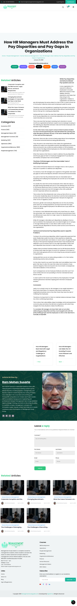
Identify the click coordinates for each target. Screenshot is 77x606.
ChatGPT (14, 66)
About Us (3, 576)
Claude (32, 66)
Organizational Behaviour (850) (10, 147)
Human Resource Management (29, 56)
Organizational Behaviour (47, 556)
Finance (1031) (5, 129)
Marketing (42, 553)
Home (3, 56)
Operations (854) (6, 143)
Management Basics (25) (8, 133)
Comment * (37, 435)
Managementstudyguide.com (30, 594)
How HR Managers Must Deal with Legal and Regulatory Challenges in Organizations (43, 354)
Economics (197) (6, 126)
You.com (62, 66)
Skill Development (44, 545)
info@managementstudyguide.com (12, 566)
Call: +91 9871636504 (7, 2)
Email (35, 458)
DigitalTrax (50, 594)
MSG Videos (43, 567)
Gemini (55, 66)
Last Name (58, 449)
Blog (2, 579)
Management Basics (45, 564)
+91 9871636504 (7, 564)
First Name (37, 449)
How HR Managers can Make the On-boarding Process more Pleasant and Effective (66, 354)
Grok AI (39, 66)
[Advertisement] (38, 21)
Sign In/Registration (6, 582)
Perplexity (23, 66)
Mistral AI (46, 66)
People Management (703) (9, 150)
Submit (40, 468)
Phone (57, 458)
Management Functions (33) (9, 136)
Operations (43, 548)
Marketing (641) (6, 140)
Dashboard (70, 2)
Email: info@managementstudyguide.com (31, 2)
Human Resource (44, 561)
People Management (13, 56)
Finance (42, 559)
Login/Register (60, 2)
